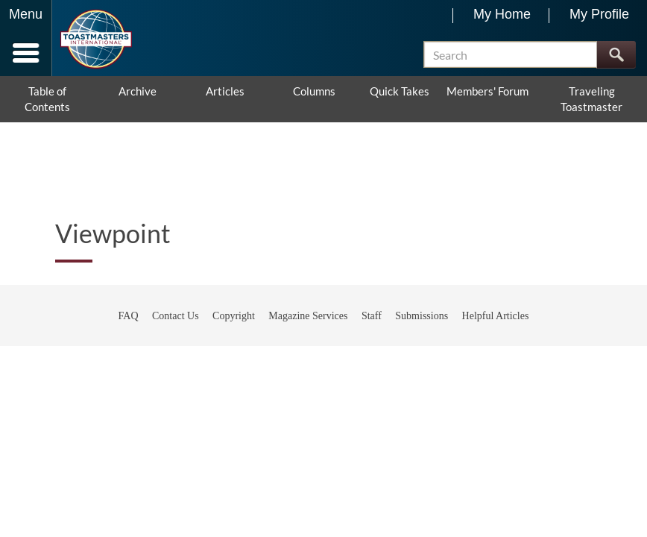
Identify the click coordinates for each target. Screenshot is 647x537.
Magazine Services (307, 315)
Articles (225, 91)
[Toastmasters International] (96, 39)
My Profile (599, 14)
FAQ (129, 315)
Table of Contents (47, 98)
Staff (372, 315)
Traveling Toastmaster (591, 98)
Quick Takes (399, 91)
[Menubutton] (26, 38)
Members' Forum (487, 91)
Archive (138, 91)
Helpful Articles (495, 315)
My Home (502, 14)
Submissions (421, 315)
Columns (314, 91)
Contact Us (175, 315)
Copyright (233, 315)
